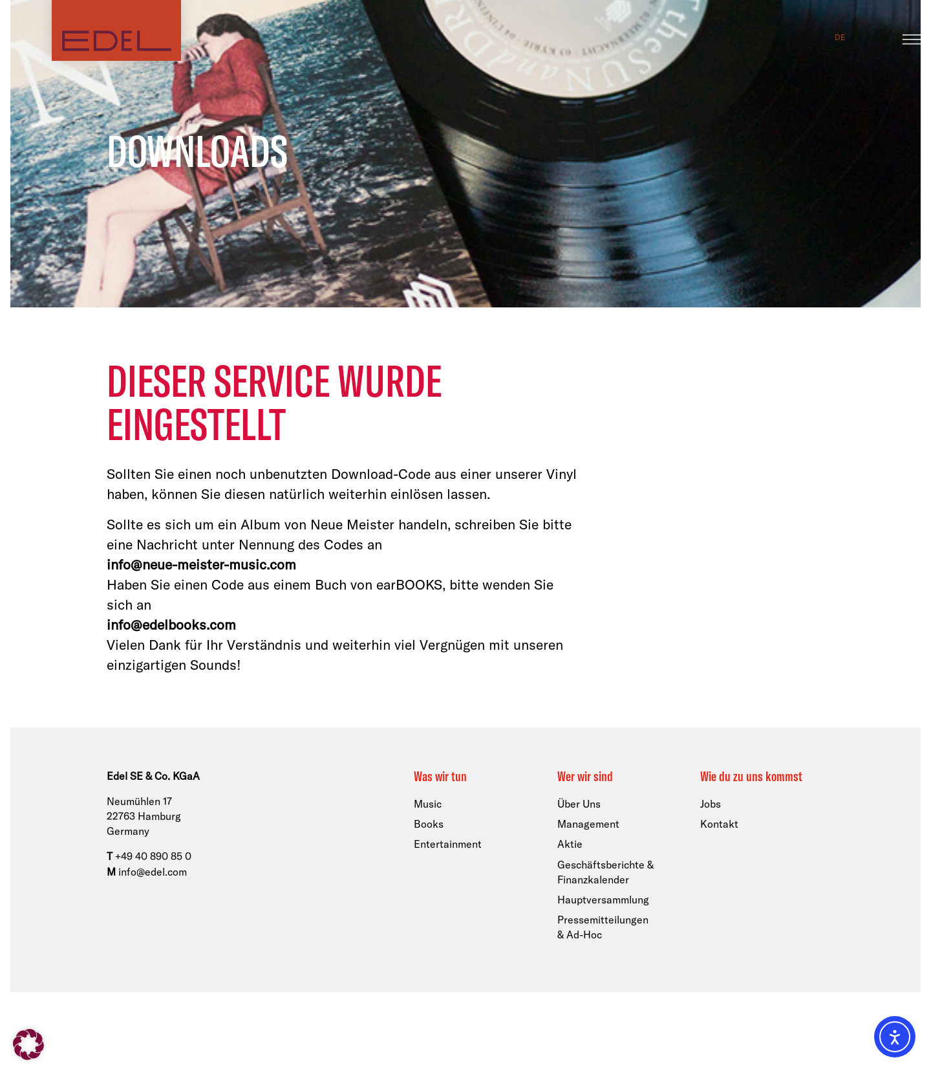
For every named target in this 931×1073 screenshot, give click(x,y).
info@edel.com (152, 871)
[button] (28, 1044)
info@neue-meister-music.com (201, 564)
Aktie (570, 843)
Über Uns (579, 803)
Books (429, 823)
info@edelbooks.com (171, 625)
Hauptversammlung (603, 899)
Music (428, 803)
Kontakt (719, 823)
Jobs (710, 803)
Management (588, 823)
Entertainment (448, 843)
